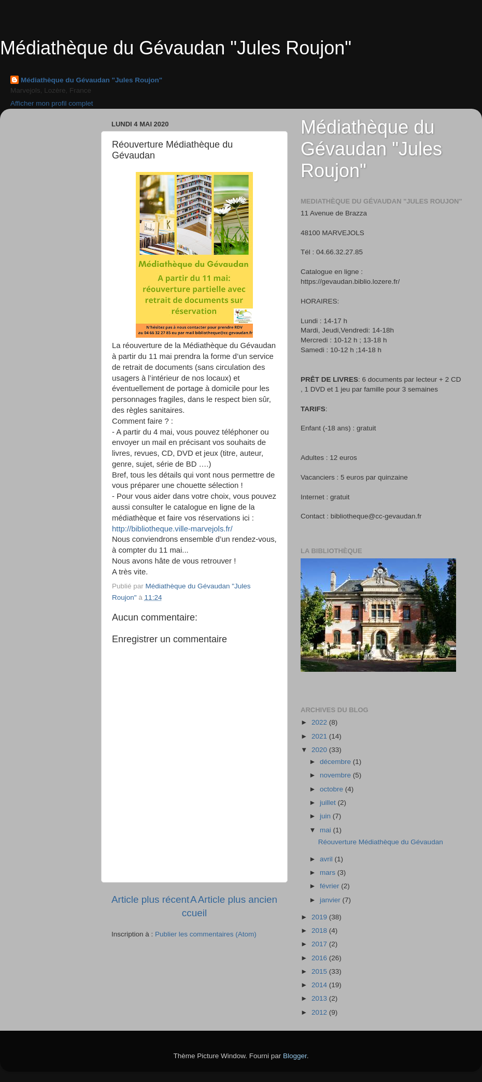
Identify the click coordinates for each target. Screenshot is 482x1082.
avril (327, 859)
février (330, 886)
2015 (320, 971)
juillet (329, 802)
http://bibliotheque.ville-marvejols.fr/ (172, 529)
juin (326, 816)
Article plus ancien (237, 899)
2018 (320, 930)
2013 (320, 998)
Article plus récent (150, 899)
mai (326, 830)
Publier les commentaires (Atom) (206, 934)
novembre (336, 775)
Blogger (295, 1056)
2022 (320, 722)
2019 (320, 917)
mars (328, 872)
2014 (320, 985)
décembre (336, 762)
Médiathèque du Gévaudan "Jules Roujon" (175, 48)
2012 (320, 1012)
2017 (320, 944)
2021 (320, 736)
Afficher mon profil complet (51, 103)
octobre (332, 789)
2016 (320, 958)
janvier (331, 900)
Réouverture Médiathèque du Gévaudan (380, 842)
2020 (320, 750)
